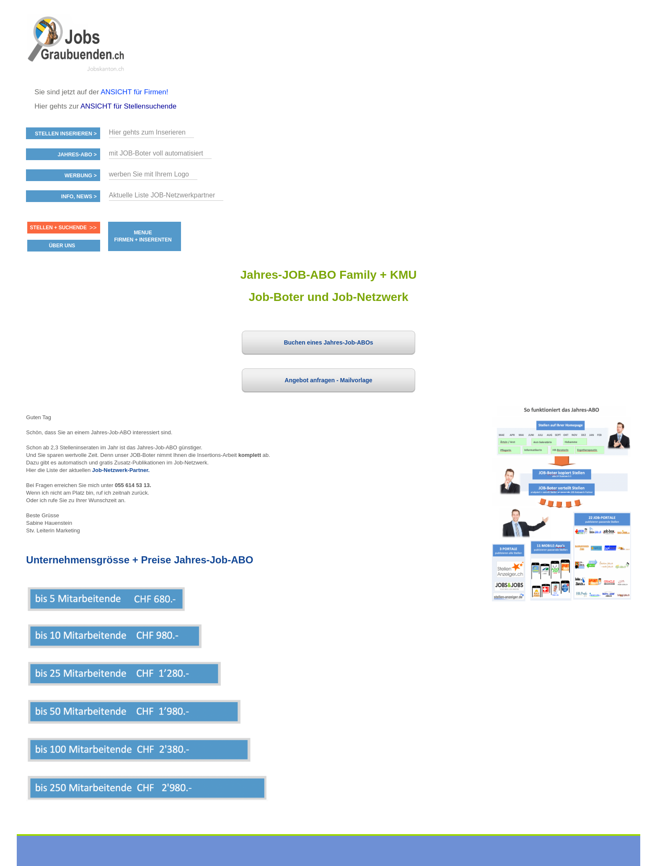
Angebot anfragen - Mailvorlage (328, 380)
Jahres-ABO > (76, 155)
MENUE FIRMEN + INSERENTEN (143, 236)
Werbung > (81, 176)
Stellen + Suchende (58, 228)
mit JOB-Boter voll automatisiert (156, 153)
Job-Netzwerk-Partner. (121, 470)
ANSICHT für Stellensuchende (128, 106)
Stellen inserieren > (66, 134)
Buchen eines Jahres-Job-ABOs (328, 342)
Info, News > (79, 197)
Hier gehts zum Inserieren (147, 132)
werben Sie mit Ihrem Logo (149, 174)
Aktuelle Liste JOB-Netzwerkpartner (162, 195)
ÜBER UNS (62, 246)
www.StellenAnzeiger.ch (76, 43)
